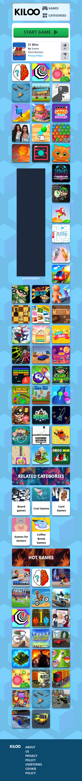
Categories (57, 15)
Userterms (33, 764)
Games (54, 8)
